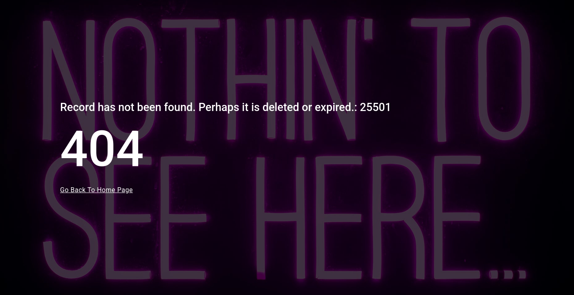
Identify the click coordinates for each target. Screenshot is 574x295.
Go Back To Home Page (96, 190)
